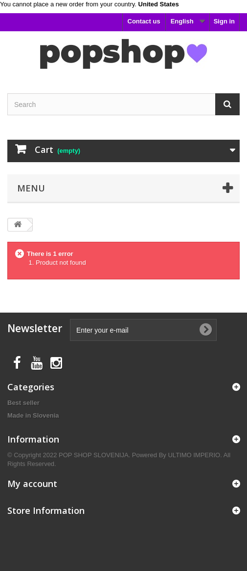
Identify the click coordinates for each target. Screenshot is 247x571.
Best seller (23, 402)
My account (32, 483)
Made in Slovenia (33, 415)
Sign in (224, 21)
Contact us (144, 21)
